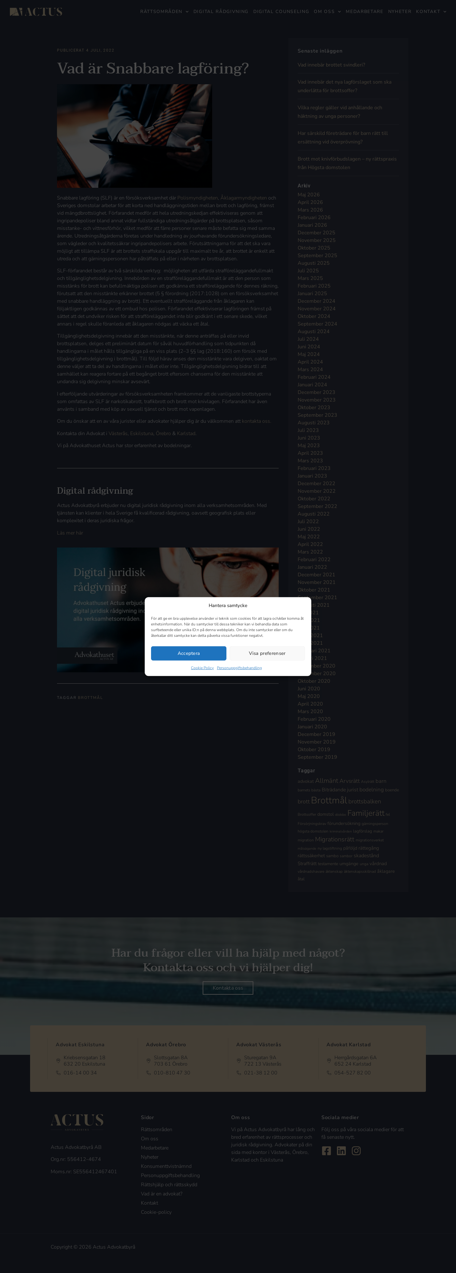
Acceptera (189, 653)
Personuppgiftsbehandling (239, 667)
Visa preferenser (267, 653)
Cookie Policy (202, 667)
